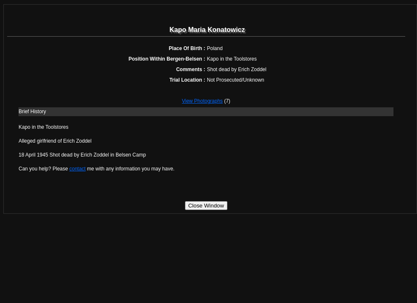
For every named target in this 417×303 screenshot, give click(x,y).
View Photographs (202, 101)
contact (77, 169)
